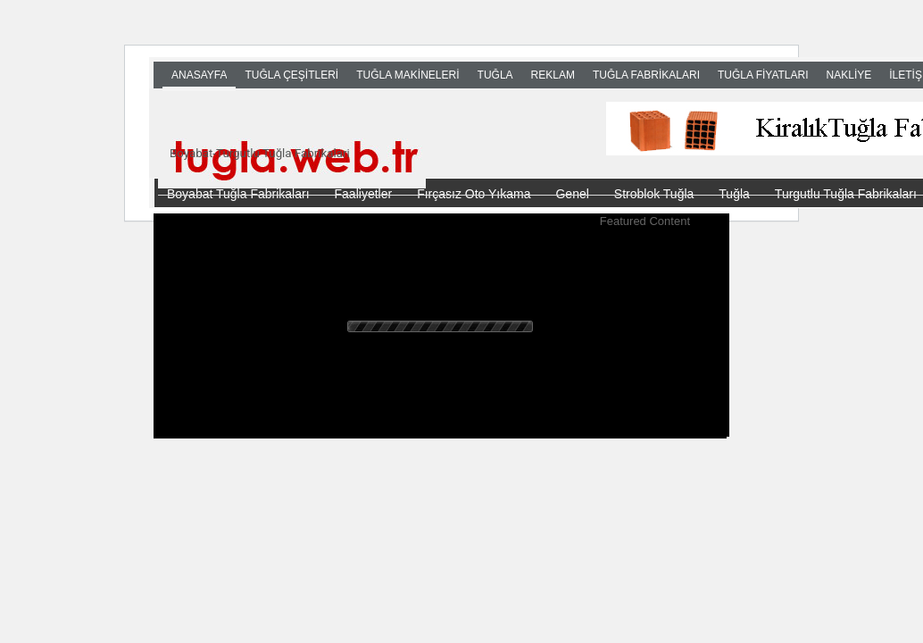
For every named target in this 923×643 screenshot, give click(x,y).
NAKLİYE (849, 75)
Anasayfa (199, 75)
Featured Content (645, 221)
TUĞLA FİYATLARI (763, 75)
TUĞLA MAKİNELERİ (407, 75)
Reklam (553, 75)
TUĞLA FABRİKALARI (646, 75)
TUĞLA (495, 75)
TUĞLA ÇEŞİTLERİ (291, 75)
